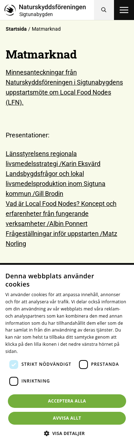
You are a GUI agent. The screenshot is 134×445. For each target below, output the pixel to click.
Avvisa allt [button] (67, 418)
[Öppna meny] (124, 10)
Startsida (16, 29)
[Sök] (104, 10)
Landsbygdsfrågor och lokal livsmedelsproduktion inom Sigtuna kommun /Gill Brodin (55, 183)
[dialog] (67, 355)
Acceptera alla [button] (67, 401)
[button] (67, 433)
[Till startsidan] (49, 10)
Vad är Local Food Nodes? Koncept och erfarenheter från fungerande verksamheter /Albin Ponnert (61, 213)
